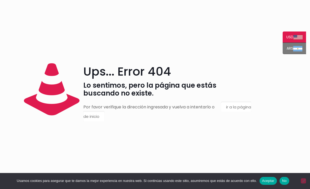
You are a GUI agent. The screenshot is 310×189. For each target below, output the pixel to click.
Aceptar (270, 181)
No (286, 181)
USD (297, 37)
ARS (296, 49)
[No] (303, 180)
